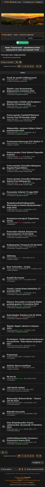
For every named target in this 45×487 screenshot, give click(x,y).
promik (20, 345)
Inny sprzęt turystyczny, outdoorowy (18, 347)
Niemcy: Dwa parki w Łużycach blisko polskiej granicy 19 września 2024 (24, 303)
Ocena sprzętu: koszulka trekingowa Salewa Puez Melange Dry (24, 180)
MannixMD (27, 477)
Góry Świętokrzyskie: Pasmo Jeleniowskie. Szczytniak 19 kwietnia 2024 (24, 425)
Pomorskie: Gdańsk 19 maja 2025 (22, 192)
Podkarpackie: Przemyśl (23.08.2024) (24, 245)
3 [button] (27, 66)
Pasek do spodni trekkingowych (22, 78)
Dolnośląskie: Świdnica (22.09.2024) (24, 315)
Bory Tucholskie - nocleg (18, 267)
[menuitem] (6, 2)
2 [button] (25, 66)
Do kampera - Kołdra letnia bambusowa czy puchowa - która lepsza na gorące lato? (25, 341)
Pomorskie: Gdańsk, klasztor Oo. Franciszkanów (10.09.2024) (22, 233)
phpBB (19, 480)
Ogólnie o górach (13, 259)
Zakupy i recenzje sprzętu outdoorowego (20, 121)
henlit (20, 356)
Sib (19, 389)
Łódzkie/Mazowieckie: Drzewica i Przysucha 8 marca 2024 (22, 439)
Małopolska (11, 224)
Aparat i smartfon (13, 145)
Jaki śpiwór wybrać (16, 387)
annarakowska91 (23, 268)
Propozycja (12, 355)
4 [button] (30, 66)
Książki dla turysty (15, 278)
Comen (20, 93)
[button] (19, 66)
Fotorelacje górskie (14, 404)
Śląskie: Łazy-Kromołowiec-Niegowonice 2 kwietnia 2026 (20, 90)
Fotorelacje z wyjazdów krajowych (18, 94)
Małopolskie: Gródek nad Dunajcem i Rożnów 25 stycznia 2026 (24, 103)
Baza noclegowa (13, 270)
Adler (20, 79)
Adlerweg (11, 256)
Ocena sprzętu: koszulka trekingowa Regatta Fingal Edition (24, 167)
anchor (20, 402)
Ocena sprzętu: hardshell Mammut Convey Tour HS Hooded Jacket (23, 116)
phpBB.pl (31, 482)
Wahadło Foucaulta (16, 412)
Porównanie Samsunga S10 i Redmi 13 (25, 141)
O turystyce (11, 281)
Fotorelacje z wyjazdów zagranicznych (19, 294)
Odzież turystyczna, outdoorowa (17, 81)
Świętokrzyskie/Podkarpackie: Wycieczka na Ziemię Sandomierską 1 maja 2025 (24, 205)
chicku (20, 236)
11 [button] (37, 66)
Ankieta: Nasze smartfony (19, 366)
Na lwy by (11, 377)
